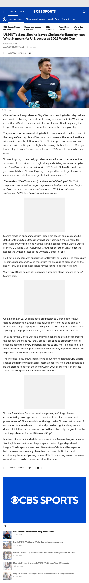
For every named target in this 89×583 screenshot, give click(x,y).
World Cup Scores (64, 28)
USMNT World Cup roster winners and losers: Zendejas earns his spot (44, 552)
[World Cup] (53, 19)
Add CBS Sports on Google (19, 53)
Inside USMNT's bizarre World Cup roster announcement (38, 542)
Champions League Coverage (32, 28)
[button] (74, 19)
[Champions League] (35, 19)
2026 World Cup (50, 28)
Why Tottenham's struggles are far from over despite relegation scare (43, 573)
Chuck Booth (11, 44)
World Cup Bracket (78, 28)
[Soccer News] (16, 19)
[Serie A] (66, 19)
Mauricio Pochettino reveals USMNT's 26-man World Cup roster (41, 563)
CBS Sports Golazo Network (11, 28)
